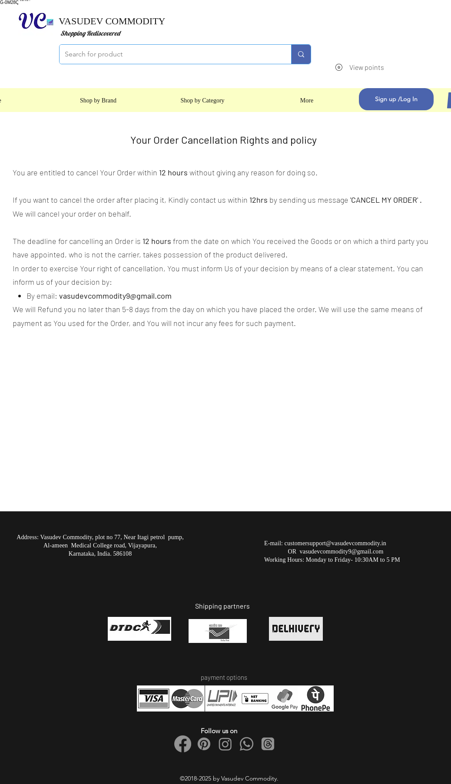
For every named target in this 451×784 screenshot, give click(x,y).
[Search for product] (169, 54)
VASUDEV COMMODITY (112, 21)
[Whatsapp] (246, 743)
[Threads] (267, 743)
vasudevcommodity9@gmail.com (115, 295)
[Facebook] (182, 743)
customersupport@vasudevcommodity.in (335, 543)
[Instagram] (225, 743)
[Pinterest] (204, 743)
